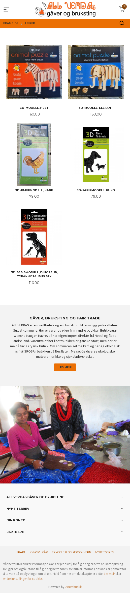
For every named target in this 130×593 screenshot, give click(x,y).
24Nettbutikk (73, 587)
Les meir (65, 367)
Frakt (20, 552)
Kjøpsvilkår (39, 552)
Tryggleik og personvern (71, 552)
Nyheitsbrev (104, 552)
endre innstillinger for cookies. (23, 579)
